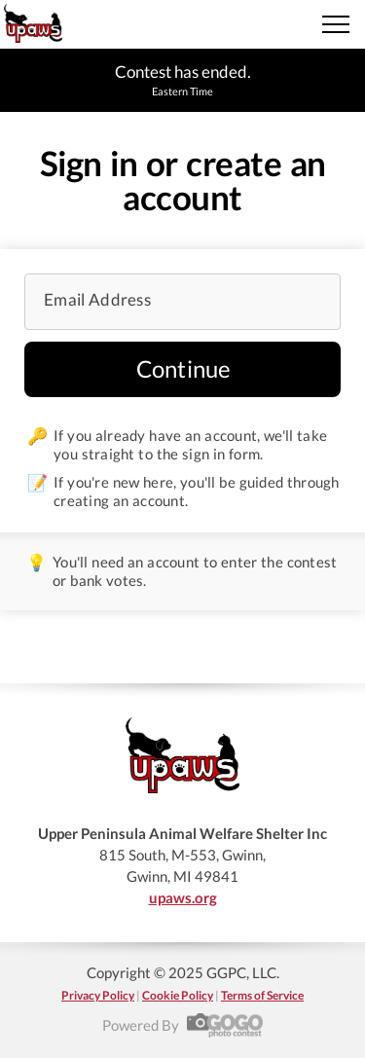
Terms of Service (262, 995)
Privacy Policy (97, 995)
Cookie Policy (177, 995)
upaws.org (183, 897)
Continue (184, 368)
